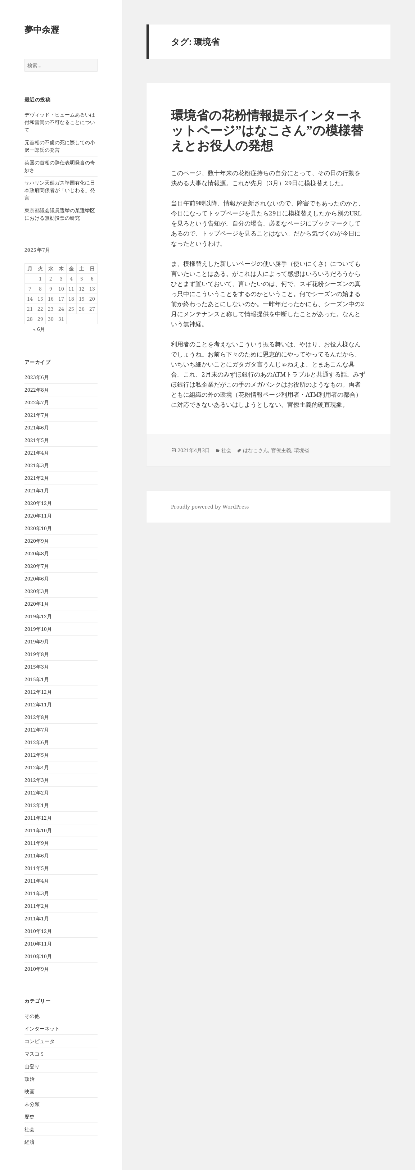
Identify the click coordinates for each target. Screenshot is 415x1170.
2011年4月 (36, 880)
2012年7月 (36, 729)
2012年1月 (36, 805)
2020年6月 (36, 578)
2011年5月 (36, 868)
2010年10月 (38, 956)
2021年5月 (36, 440)
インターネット (42, 1028)
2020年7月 (36, 566)
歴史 (29, 1116)
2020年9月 (36, 540)
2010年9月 (36, 968)
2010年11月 (38, 943)
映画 (29, 1091)
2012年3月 (36, 780)
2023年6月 (36, 377)
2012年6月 (36, 742)
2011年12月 (38, 817)
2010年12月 (38, 931)
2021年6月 (36, 427)
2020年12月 (38, 503)
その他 (32, 1015)
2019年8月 (36, 654)
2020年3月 (36, 591)
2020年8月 (36, 553)
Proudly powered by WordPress (210, 506)
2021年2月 (36, 477)
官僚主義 (281, 450)
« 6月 (39, 328)
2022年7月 (36, 402)
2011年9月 (36, 842)
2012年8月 (36, 717)
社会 (29, 1129)
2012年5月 (36, 754)
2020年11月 (38, 515)
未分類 (32, 1104)
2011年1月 (36, 918)
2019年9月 (36, 641)
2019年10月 (38, 628)
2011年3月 (36, 893)
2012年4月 (36, 767)
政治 (29, 1078)
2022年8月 (36, 389)
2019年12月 (38, 616)
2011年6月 (36, 855)
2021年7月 (36, 414)
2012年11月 (38, 704)
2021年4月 (36, 452)
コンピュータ (39, 1041)
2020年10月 (38, 528)
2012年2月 (36, 792)
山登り (32, 1066)
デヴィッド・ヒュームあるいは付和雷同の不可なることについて (59, 122)
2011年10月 (38, 830)
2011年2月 (36, 905)
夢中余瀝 (41, 29)
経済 (29, 1141)
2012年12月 (38, 691)
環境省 (301, 450)
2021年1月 (36, 490)
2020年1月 (36, 603)
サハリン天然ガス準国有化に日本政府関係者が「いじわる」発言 (59, 190)
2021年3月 (36, 465)
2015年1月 (36, 679)
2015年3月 (36, 666)
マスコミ (34, 1053)
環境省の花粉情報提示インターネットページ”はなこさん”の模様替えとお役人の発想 (267, 130)
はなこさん (255, 450)
